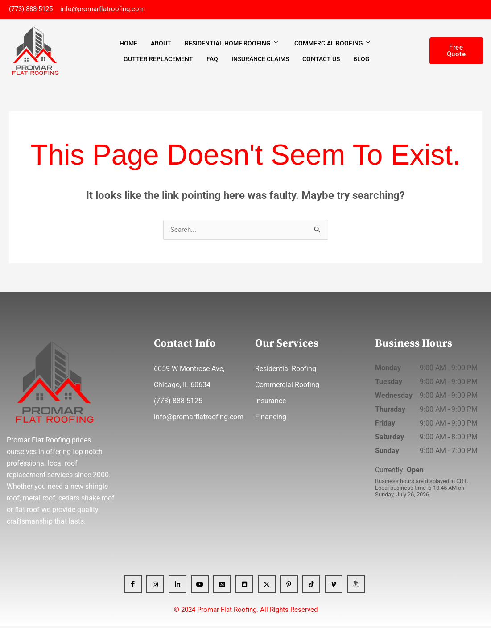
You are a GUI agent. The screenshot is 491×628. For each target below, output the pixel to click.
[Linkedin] (177, 586)
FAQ (212, 59)
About (161, 44)
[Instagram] (155, 586)
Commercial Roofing (332, 44)
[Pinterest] (289, 586)
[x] (267, 586)
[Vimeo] (333, 586)
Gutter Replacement (158, 59)
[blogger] (244, 586)
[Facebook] (133, 586)
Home (128, 44)
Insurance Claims (260, 59)
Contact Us (321, 59)
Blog (361, 59)
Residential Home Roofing (231, 44)
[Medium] (222, 586)
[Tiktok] (311, 586)
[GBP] (356, 586)
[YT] (200, 586)
